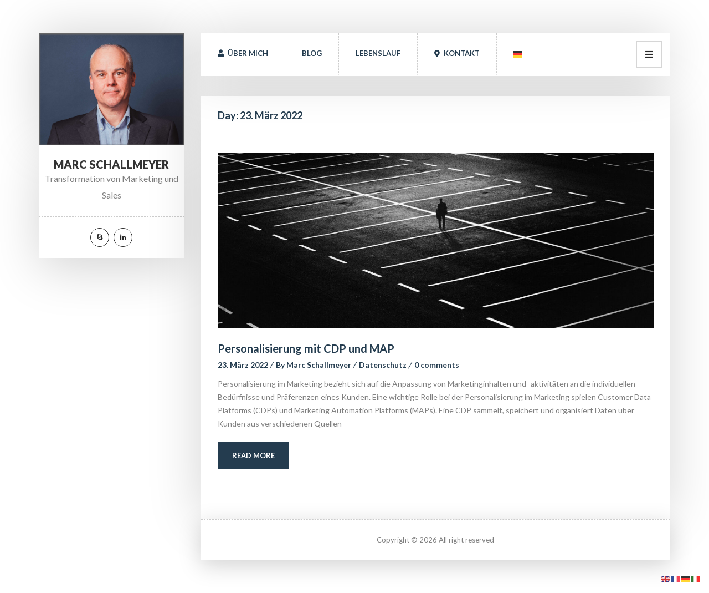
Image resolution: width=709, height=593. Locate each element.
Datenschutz (383, 364)
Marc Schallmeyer (318, 364)
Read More (253, 455)
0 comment (436, 364)
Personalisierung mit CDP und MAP (306, 348)
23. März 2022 (243, 364)
